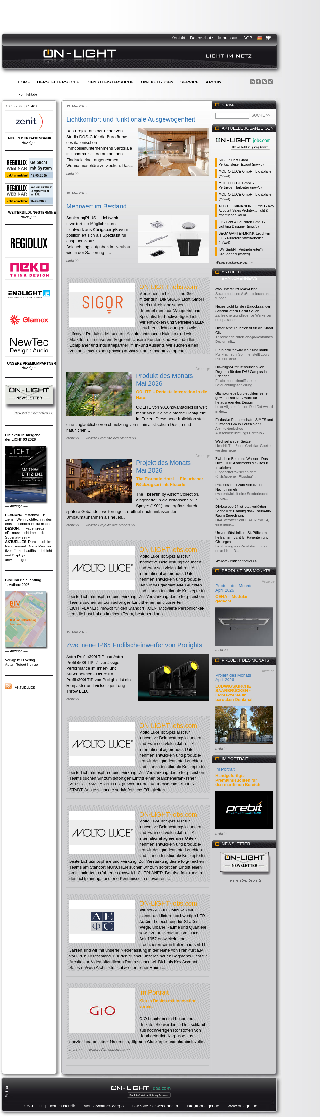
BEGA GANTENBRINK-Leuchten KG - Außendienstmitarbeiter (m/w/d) (244, 238)
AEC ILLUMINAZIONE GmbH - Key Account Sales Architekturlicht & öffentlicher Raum (246, 210)
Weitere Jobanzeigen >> (234, 262)
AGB (248, 37)
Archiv (214, 82)
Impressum (228, 37)
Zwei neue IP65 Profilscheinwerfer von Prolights (134, 645)
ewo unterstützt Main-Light (236, 289)
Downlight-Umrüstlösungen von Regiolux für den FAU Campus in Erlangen (241, 371)
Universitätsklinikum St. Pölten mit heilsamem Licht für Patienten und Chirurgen (241, 537)
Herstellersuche (58, 82)
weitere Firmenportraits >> (109, 1049)
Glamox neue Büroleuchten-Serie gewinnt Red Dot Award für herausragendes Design (241, 397)
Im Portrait (154, 992)
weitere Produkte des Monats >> (111, 438)
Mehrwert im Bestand (96, 206)
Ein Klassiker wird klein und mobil (241, 350)
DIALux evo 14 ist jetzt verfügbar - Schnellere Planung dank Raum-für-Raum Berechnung (243, 511)
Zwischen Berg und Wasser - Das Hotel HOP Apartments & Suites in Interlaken (242, 463)
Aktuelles (25, 687)
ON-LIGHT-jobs (157, 82)
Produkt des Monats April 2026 (233, 588)
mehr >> (72, 173)
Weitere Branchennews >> (236, 561)
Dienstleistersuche (110, 82)
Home (24, 82)
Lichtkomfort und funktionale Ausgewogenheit (130, 119)
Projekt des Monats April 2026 (233, 677)
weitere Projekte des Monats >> (110, 525)
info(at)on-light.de (203, 1106)
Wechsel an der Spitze (233, 441)
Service (189, 82)
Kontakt (178, 37)
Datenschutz (201, 37)
